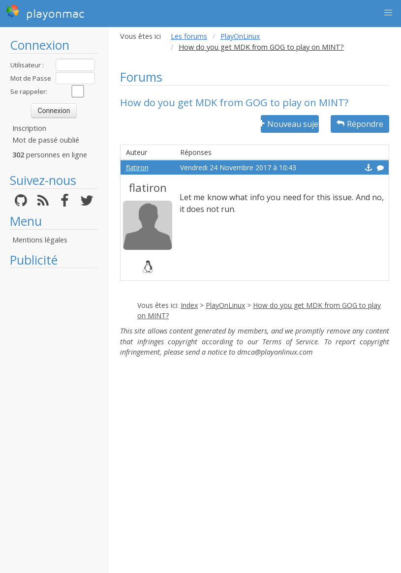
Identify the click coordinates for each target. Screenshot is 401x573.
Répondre (360, 124)
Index (189, 305)
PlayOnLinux (240, 36)
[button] (388, 13)
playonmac (45, 12)
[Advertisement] (54, 420)
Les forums (189, 36)
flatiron (137, 167)
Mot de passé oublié (45, 140)
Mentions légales (39, 239)
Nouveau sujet (290, 124)
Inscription (29, 128)
